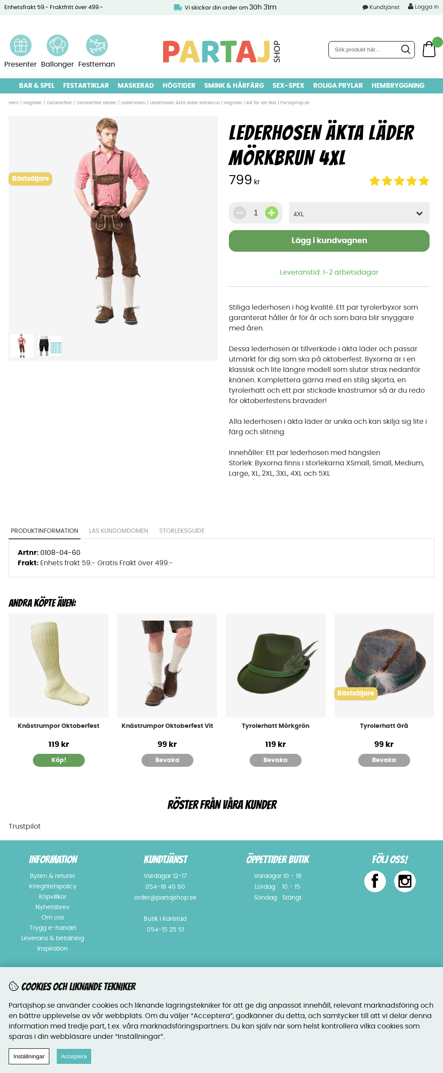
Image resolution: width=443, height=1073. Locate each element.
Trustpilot (25, 826)
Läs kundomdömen (119, 531)
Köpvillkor (53, 897)
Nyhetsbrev (52, 907)
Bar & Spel (37, 86)
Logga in (423, 6)
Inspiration (52, 949)
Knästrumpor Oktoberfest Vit (167, 726)
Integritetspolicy (53, 887)
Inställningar (29, 1056)
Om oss (53, 918)
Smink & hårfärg (234, 86)
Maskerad (136, 86)
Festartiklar (86, 86)
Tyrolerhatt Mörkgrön (275, 726)
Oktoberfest (59, 103)
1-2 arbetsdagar (351, 272)
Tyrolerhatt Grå (384, 726)
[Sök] (371, 49)
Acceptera (74, 1056)
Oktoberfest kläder (96, 103)
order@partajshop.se (165, 898)
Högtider (179, 86)
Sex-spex (289, 86)
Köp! (58, 760)
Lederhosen (133, 103)
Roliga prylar (338, 86)
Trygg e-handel (52, 928)
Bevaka (167, 760)
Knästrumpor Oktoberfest (59, 726)
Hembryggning (398, 86)
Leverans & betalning (52, 938)
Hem (14, 103)
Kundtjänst (384, 7)
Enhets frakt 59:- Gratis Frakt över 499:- (106, 563)
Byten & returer (52, 876)
